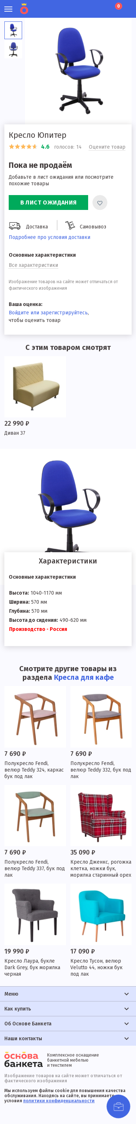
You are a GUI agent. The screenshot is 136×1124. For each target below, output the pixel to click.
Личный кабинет (78, 5)
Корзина (118, 6)
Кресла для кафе (84, 677)
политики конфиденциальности (59, 1100)
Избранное (90, 5)
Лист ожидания (102, 5)
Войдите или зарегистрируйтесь (48, 313)
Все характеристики (33, 265)
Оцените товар (107, 147)
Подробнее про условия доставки (49, 237)
